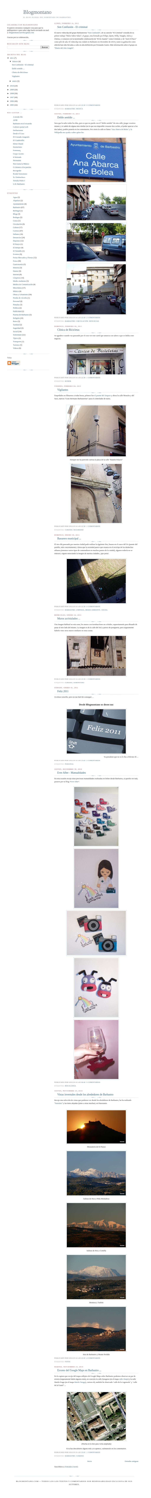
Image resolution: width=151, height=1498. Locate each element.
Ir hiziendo (17, 157)
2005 (12, 105)
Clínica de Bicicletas (68, 329)
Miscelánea (70, 1086)
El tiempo (16, 247)
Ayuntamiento (18, 204)
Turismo (16, 345)
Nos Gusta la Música (21, 164)
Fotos (67, 1361)
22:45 (83, 1358)
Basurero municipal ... (69, 538)
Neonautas (17, 160)
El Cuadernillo (18, 140)
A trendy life (18, 117)
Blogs (15, 214)
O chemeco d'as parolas (22, 167)
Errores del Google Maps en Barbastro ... (79, 1370)
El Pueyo (16, 244)
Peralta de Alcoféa (20, 298)
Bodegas (16, 217)
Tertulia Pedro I (19, 180)
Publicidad (17, 311)
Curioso (69, 530)
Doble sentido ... (66, 117)
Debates (16, 234)
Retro (15, 321)
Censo (15, 221)
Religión (16, 318)
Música (79, 109)
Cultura (16, 227)
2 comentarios (93, 317)
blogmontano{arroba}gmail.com (21, 32)
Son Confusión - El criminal (72, 27)
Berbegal (16, 211)
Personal (69, 764)
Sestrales (58, 1103)
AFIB (15, 120)
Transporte (17, 341)
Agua (15, 197)
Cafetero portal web (20, 127)
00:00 (83, 1082)
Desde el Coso (18, 133)
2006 (12, 101)
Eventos (16, 254)
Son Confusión (94, 33)
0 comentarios (93, 105)
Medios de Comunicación (23, 284)
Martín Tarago (79, 1382)
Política (16, 308)
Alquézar (16, 200)
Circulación (82, 321)
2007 (12, 97)
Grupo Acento (18, 154)
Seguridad (78, 530)
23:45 (83, 760)
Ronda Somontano (20, 174)
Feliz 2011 (63, 691)
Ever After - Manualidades (71, 772)
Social (104, 610)
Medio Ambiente (92, 610)
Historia (16, 268)
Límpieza (80, 610)
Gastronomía (18, 264)
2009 (12, 89)
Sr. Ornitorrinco (19, 177)
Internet (16, 274)
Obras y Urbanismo (20, 294)
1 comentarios (93, 377)
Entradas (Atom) (71, 1467)
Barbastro (70, 109)
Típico (15, 338)
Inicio (89, 1461)
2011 (12, 58)
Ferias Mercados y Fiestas (23, 257)
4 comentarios (93, 1358)
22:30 (83, 105)
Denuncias (94, 321)
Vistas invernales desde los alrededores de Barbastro (85, 1094)
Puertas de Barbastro (21, 315)
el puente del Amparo (102, 395)
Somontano (78, 682)
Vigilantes (62, 389)
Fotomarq (16, 150)
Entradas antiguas (131, 1461)
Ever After (74, 781)
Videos (15, 348)
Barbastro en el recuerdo (22, 123)
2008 (12, 93)
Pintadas (16, 305)
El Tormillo (17, 251)
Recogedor (17, 170)
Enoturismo (17, 147)
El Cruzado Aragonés (21, 137)
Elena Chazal (18, 144)
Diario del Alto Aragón (64, 48)
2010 (12, 86)
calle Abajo (123, 1379)
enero (14, 81)
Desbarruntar (18, 130)
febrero (15, 61)
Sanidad (16, 325)
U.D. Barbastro (19, 184)
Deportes (16, 241)
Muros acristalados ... (68, 618)
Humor (68, 381)
